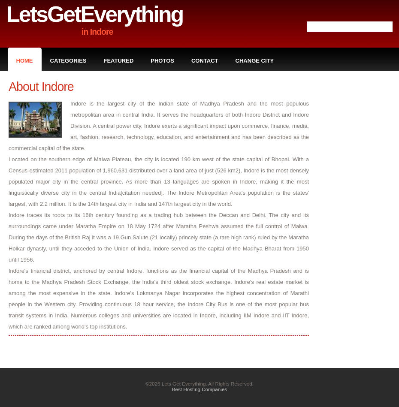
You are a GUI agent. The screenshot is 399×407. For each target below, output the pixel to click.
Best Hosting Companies (199, 389)
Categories (68, 60)
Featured (119, 60)
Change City (255, 60)
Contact (204, 60)
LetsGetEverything (94, 14)
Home (24, 60)
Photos (162, 60)
